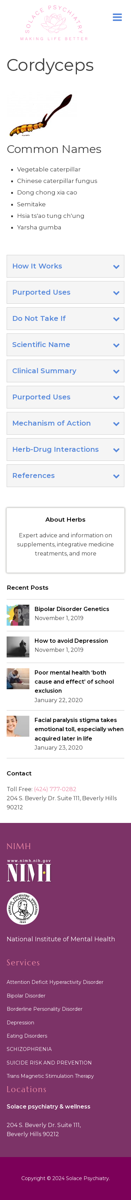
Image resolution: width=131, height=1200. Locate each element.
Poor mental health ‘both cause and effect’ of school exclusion (74, 681)
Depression (20, 1022)
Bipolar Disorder (26, 996)
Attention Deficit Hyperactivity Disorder (55, 982)
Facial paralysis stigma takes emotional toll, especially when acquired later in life (79, 729)
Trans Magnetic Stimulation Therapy (50, 1076)
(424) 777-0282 (55, 789)
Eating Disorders (27, 1036)
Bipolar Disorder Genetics (72, 609)
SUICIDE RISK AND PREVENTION (49, 1063)
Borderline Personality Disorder (44, 1009)
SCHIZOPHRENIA (29, 1049)
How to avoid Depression (71, 641)
